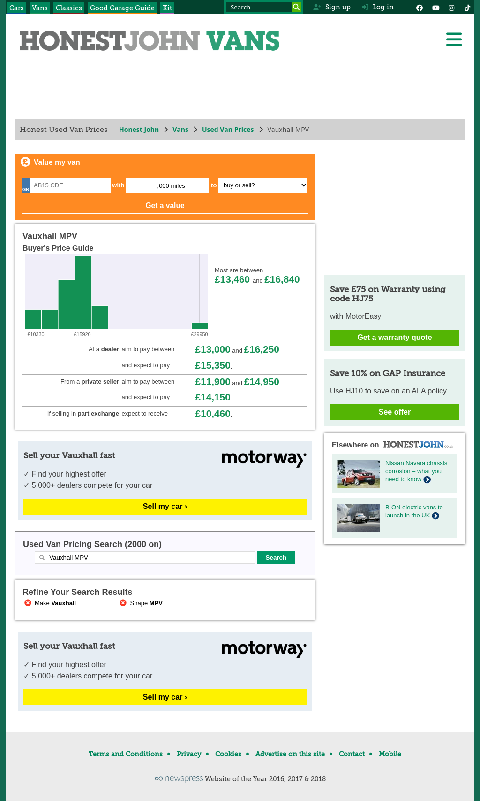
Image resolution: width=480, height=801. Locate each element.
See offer (395, 412)
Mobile (390, 754)
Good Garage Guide (122, 8)
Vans (40, 8)
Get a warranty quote (394, 337)
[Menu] (454, 39)
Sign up (332, 7)
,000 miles (171, 185)
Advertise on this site (290, 754)
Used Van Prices (228, 129)
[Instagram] (451, 7)
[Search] (296, 7)
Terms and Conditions (126, 754)
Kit (167, 8)
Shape (140, 603)
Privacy (189, 754)
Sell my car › (165, 506)
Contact (352, 754)
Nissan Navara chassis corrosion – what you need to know (416, 471)
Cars (16, 8)
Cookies (228, 754)
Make (49, 603)
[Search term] (263, 7)
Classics (69, 8)
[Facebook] (419, 7)
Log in (378, 7)
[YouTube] (435, 7)
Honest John (139, 129)
